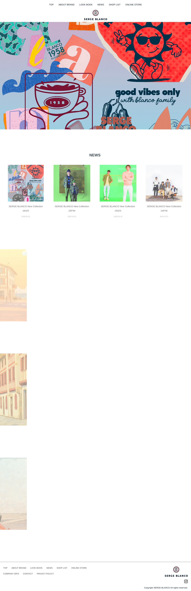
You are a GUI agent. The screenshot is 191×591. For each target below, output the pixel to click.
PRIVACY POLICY (45, 574)
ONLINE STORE (133, 5)
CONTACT (28, 574)
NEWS (100, 5)
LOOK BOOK (86, 5)
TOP (51, 5)
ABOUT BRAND (67, 5)
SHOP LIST (114, 5)
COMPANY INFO (11, 574)
